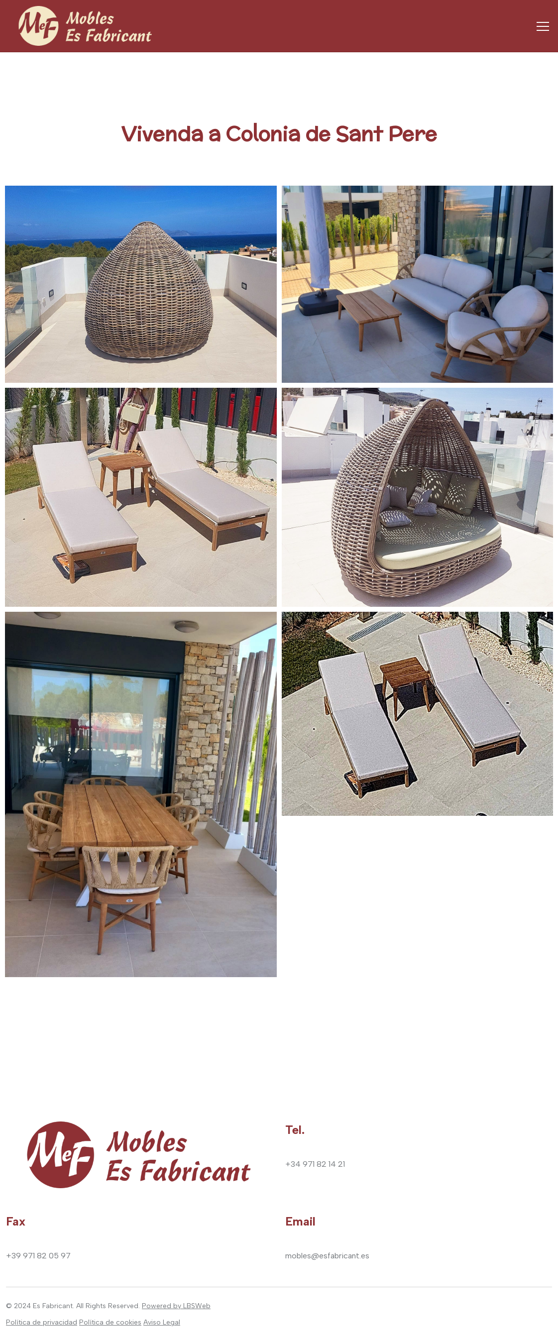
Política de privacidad (41, 1322)
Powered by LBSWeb (176, 1306)
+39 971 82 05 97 (38, 1255)
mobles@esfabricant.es (327, 1255)
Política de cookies (110, 1322)
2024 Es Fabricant (43, 1306)
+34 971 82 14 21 (315, 1164)
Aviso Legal (161, 1322)
